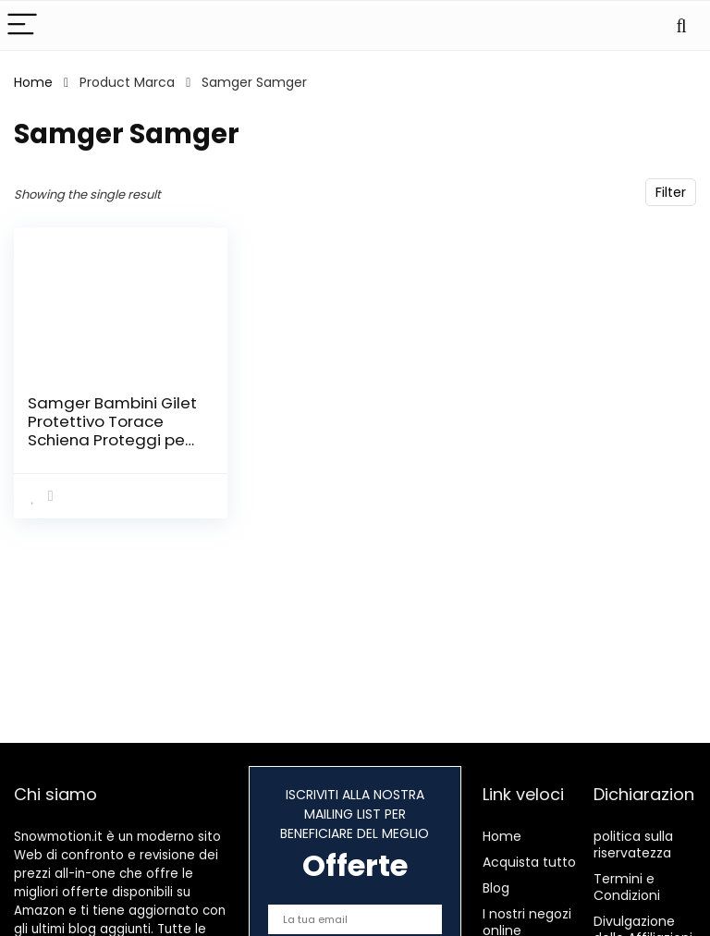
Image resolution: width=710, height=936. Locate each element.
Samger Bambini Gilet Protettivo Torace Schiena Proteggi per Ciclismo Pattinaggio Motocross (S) (112, 440)
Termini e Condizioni (627, 887)
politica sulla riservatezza (633, 844)
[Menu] (22, 25)
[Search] (681, 25)
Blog (496, 888)
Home (33, 82)
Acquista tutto (529, 862)
